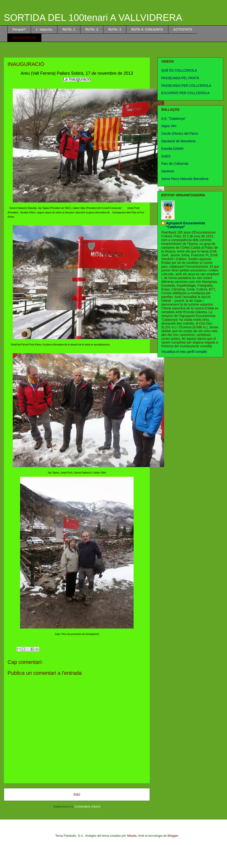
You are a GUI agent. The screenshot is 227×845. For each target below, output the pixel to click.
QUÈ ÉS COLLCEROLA (179, 70)
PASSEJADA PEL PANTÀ (180, 78)
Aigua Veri (168, 126)
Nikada (131, 835)
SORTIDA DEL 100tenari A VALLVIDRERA (93, 17)
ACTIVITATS (182, 29)
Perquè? (19, 29)
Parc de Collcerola (174, 163)
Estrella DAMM (172, 149)
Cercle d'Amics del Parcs (179, 133)
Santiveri (167, 171)
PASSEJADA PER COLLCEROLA (186, 85)
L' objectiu (44, 29)
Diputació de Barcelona (178, 141)
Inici (77, 794)
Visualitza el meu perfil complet (184, 352)
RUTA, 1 (68, 29)
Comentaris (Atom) (87, 806)
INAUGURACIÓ (24, 38)
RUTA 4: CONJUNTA (147, 29)
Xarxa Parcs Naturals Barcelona (184, 179)
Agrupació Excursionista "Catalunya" (185, 225)
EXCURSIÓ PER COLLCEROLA (185, 93)
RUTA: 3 (114, 29)
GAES (165, 156)
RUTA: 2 (91, 29)
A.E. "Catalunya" (173, 118)
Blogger (173, 835)
